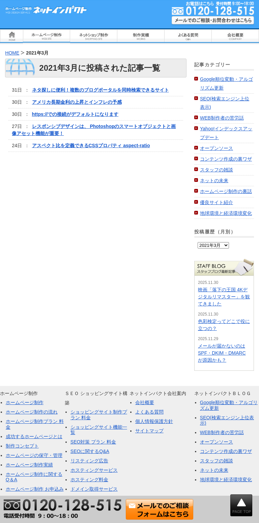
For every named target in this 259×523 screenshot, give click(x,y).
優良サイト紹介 (216, 202)
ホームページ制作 (25, 402)
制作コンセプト (22, 446)
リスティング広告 (89, 460)
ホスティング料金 (89, 479)
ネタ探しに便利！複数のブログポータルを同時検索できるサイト (100, 90)
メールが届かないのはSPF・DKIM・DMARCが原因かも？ (222, 353)
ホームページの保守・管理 (34, 455)
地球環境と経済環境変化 (226, 213)
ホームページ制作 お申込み (35, 489)
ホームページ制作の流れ (32, 412)
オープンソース (216, 148)
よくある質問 (149, 412)
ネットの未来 (214, 180)
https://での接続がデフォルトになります (75, 114)
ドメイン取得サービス (94, 489)
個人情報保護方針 (154, 421)
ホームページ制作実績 (29, 464)
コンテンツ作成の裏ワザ (226, 159)
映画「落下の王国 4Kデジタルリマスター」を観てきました (224, 296)
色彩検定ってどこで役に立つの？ (224, 325)
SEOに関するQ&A (89, 451)
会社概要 (144, 402)
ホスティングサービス (94, 470)
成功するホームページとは (34, 436)
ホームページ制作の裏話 (226, 191)
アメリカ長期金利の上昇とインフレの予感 (77, 102)
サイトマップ (149, 430)
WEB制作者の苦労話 (222, 118)
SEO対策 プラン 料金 (93, 442)
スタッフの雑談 (216, 169)
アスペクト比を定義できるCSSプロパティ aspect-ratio (91, 145)
